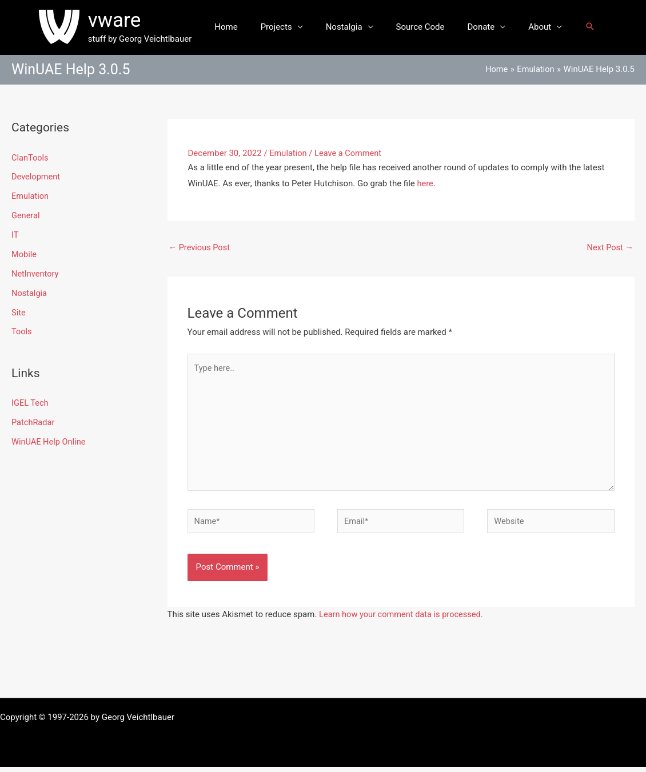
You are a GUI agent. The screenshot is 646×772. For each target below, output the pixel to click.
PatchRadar (33, 422)
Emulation (30, 196)
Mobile (24, 254)
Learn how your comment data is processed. (403, 619)
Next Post (609, 247)
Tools (22, 331)
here (425, 183)
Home (240, 27)
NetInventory (35, 273)
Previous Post (200, 247)
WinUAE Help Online (49, 440)
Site (18, 312)
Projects (285, 27)
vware (131, 20)
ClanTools (30, 158)
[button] (573, 27)
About (525, 27)
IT (15, 235)
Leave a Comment (350, 153)
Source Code (417, 27)
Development (36, 176)
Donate (473, 27)
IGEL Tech (30, 402)
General (26, 215)
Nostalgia (347, 27)
